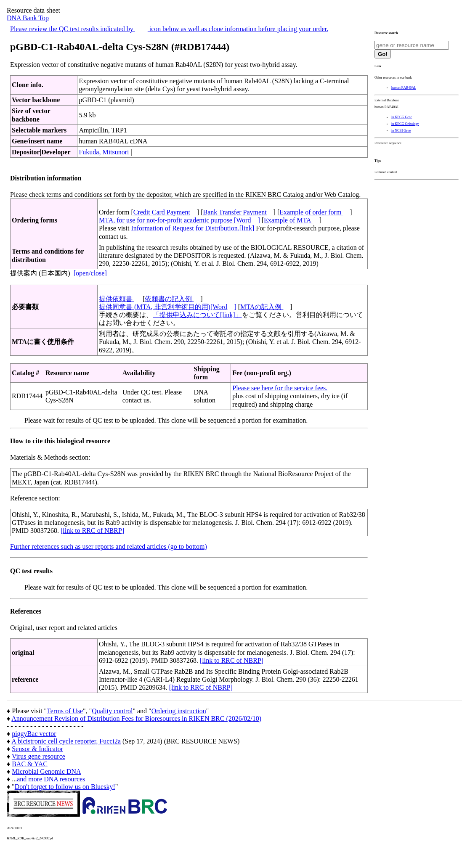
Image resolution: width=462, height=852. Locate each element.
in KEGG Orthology (405, 124)
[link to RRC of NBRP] (92, 530)
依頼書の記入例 (169, 298)
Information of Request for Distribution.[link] (192, 228)
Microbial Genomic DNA (46, 771)
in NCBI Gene (401, 130)
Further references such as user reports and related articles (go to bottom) (108, 546)
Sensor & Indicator (37, 748)
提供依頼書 (116, 298)
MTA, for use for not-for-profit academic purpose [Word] (179, 220)
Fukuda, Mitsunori (104, 152)
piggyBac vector (34, 733)
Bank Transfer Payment (235, 212)
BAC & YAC (30, 763)
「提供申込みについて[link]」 (197, 314)
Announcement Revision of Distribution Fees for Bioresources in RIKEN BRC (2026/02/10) (136, 718)
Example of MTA (288, 220)
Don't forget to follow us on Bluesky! (65, 786)
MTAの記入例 (261, 306)
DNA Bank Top (28, 17)
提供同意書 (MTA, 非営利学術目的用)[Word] (167, 306)
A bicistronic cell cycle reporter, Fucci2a (66, 741)
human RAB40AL (403, 88)
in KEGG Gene (401, 117)
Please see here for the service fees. (279, 388)
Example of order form (311, 212)
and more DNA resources (51, 779)
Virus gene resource (38, 756)
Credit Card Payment (161, 212)
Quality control (112, 710)
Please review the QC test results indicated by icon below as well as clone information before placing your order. (169, 28)
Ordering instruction (178, 710)
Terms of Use (65, 710)
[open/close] (90, 273)
